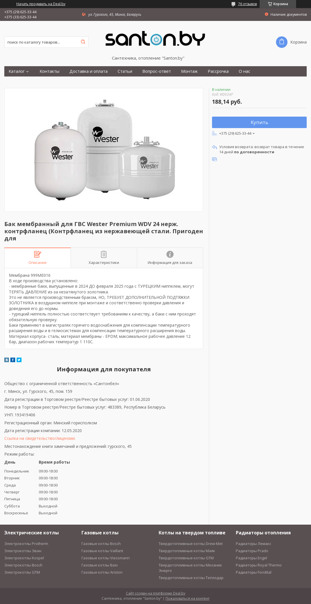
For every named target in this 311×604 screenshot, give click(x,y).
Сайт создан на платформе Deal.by (155, 593)
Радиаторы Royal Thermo (259, 565)
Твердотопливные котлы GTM (186, 557)
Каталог (17, 71)
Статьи (125, 71)
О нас (244, 71)
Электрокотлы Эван (22, 550)
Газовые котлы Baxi (99, 565)
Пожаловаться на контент (187, 598)
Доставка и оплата (88, 71)
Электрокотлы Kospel (24, 557)
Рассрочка (218, 71)
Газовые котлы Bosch (101, 543)
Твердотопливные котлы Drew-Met (191, 543)
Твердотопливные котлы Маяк (187, 550)
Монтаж (189, 71)
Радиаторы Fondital (253, 572)
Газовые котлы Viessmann (105, 557)
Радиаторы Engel (251, 557)
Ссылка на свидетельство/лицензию (39, 438)
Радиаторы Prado (252, 550)
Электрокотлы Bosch (23, 565)
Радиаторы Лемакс (253, 543)
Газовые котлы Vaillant (102, 550)
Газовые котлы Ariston (102, 572)
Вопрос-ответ (156, 71)
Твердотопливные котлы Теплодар (191, 577)
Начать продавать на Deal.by (40, 4)
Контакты (49, 71)
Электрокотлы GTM (22, 572)
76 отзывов (247, 3)
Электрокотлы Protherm (26, 543)
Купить (259, 122)
